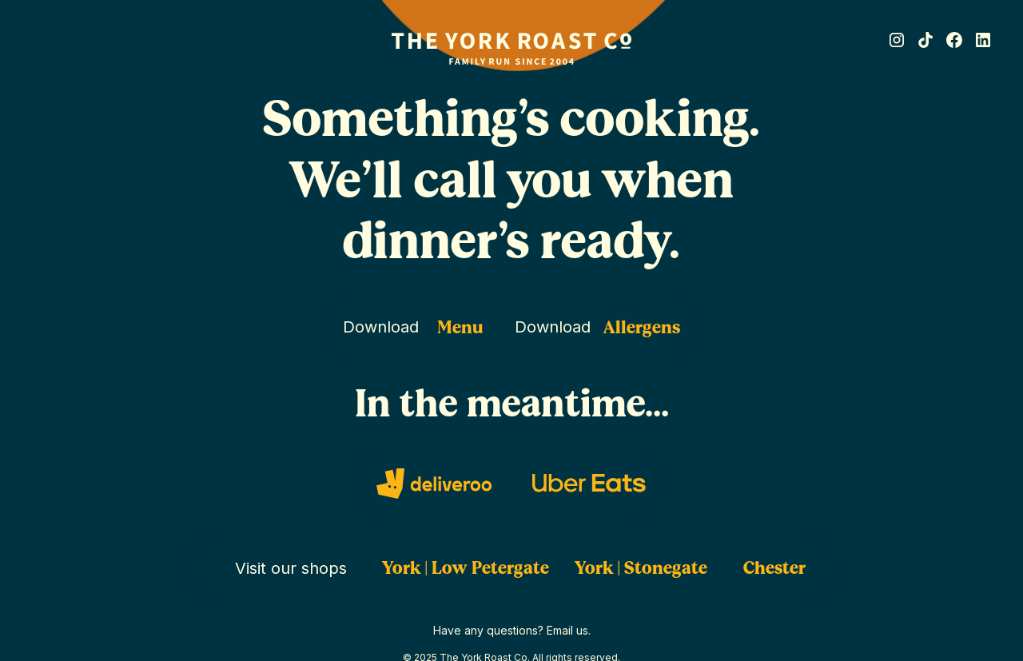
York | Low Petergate (465, 568)
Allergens (641, 327)
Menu (460, 327)
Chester (774, 568)
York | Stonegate (641, 568)
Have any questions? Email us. (512, 630)
